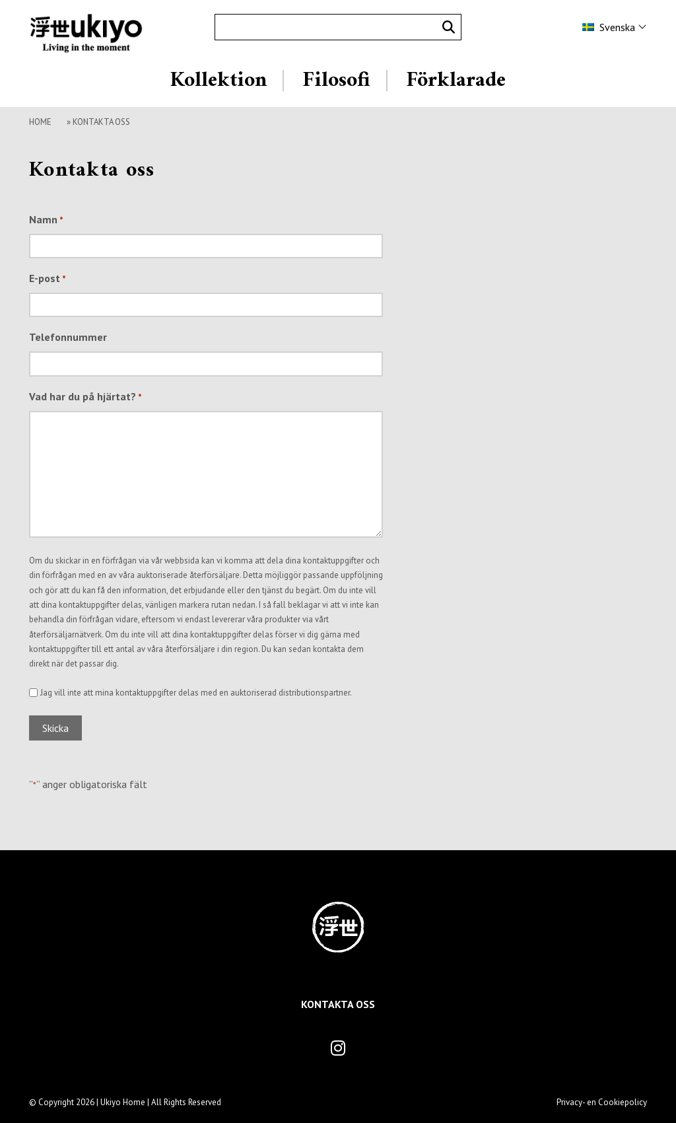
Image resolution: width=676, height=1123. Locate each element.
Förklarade (456, 80)
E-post (47, 279)
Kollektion (218, 80)
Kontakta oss (338, 1004)
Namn (46, 221)
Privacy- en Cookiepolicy (602, 1102)
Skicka (55, 728)
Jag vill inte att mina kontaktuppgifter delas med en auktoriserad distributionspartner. (196, 692)
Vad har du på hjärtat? (85, 398)
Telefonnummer (68, 337)
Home (40, 121)
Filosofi (336, 80)
